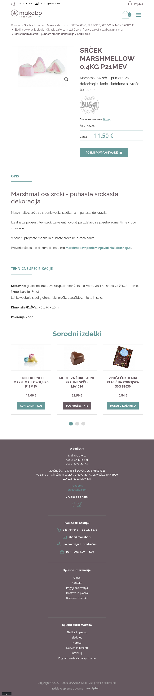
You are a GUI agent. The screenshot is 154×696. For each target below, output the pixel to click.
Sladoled (77, 637)
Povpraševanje (77, 405)
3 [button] (83, 423)
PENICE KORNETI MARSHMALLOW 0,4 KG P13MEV (31, 382)
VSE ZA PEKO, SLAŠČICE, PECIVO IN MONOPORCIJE (102, 25)
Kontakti (77, 582)
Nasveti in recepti (77, 648)
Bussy (106, 119)
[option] (31, 380)
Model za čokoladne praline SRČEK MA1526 (77, 382)
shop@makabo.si (80, 537)
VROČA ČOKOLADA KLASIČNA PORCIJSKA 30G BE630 (123, 382)
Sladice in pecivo (77, 632)
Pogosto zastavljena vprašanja (77, 658)
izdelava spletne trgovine (75, 688)
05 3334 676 (89, 530)
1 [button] (71, 423)
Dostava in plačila (77, 593)
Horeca (77, 642)
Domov (15, 25)
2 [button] (77, 423)
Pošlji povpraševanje (104, 152)
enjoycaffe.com (77, 489)
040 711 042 (70, 530)
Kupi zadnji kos (31, 405)
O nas (77, 577)
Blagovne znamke (77, 598)
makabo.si (77, 485)
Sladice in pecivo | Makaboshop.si (44, 25)
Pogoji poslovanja (77, 588)
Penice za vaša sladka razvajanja (103, 29)
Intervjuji (77, 653)
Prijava (138, 4)
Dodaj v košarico (123, 405)
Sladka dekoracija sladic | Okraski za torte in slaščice (47, 29)
